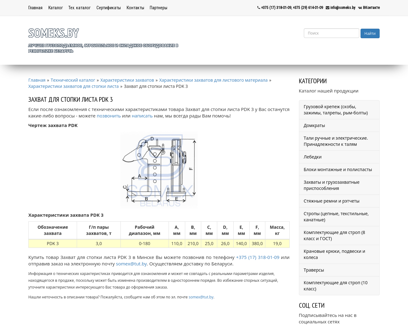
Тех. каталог (79, 7)
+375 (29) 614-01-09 (308, 8)
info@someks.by (342, 8)
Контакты (135, 7)
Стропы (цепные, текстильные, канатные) (336, 217)
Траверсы (314, 270)
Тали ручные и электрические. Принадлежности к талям (336, 141)
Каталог (55, 7)
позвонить (109, 116)
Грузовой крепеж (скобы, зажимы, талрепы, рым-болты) (336, 110)
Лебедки (313, 157)
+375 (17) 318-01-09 (276, 8)
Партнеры (158, 7)
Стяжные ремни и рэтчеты (332, 201)
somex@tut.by (131, 263)
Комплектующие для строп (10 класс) (336, 286)
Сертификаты (108, 7)
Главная (35, 7)
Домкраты (314, 125)
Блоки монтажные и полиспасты (338, 169)
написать (142, 116)
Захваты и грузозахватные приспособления (332, 185)
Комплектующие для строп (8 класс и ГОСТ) (334, 235)
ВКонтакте (371, 8)
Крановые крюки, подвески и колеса (334, 254)
